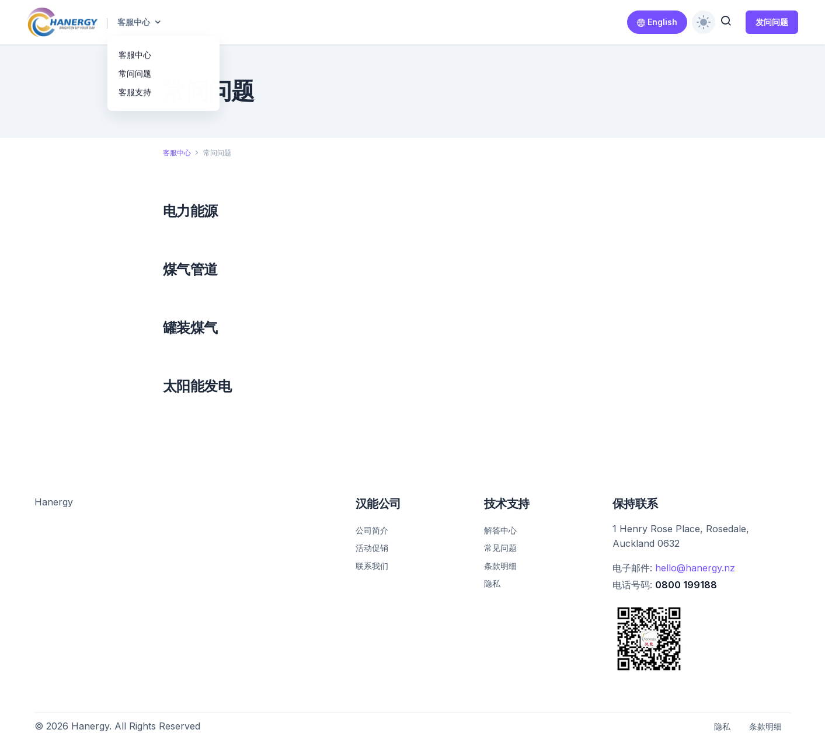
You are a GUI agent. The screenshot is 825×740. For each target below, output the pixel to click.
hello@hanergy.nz (695, 568)
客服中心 (133, 22)
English (657, 22)
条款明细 (500, 566)
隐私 (492, 583)
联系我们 (372, 566)
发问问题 (772, 22)
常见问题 (500, 548)
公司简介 (372, 530)
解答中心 (500, 530)
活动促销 (372, 548)
